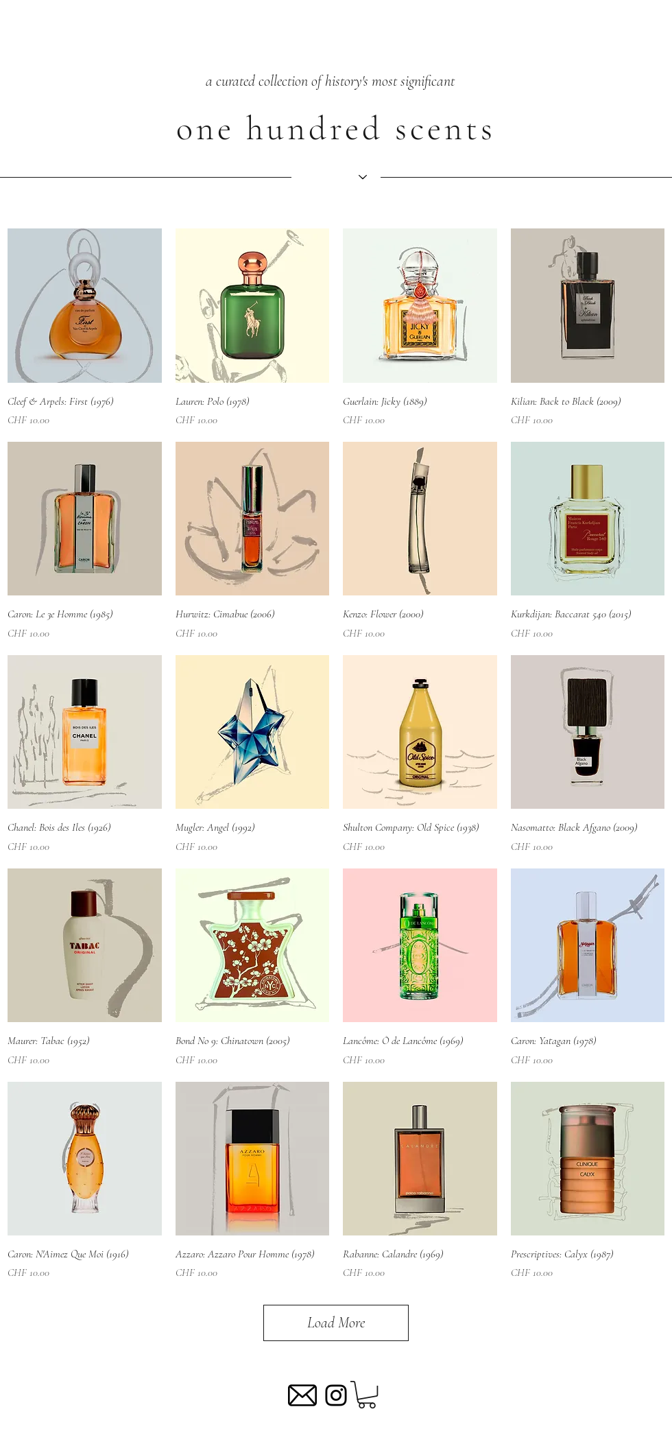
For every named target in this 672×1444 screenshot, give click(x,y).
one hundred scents (336, 128)
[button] (366, 1394)
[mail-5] (302, 1395)
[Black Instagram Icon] (336, 1395)
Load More (336, 1322)
